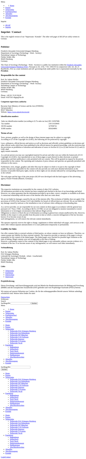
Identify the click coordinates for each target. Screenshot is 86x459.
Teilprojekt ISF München (19, 335)
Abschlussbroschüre (17, 357)
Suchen (4, 369)
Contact (8, 457)
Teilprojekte (9, 271)
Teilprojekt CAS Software (19, 337)
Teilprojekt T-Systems (18, 341)
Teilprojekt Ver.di (16, 343)
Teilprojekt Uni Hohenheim (20, 333)
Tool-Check (14, 351)
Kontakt (8, 363)
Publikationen (15, 355)
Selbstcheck (14, 349)
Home (7, 325)
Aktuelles (8, 359)
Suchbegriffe (5, 303)
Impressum (9, 277)
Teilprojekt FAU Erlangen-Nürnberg (23, 331)
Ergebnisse (9, 273)
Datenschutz (9, 275)
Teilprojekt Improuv (17, 339)
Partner (8, 327)
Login (3, 457)
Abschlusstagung (11, 361)
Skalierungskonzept (17, 353)
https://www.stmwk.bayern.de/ (19, 112)
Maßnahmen (14, 347)
